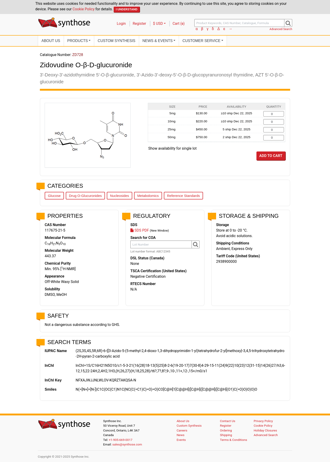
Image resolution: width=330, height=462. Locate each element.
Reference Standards (183, 196)
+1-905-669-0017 (120, 440)
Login (121, 23)
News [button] (158, 41)
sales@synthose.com (127, 444)
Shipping (226, 435)
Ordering (226, 430)
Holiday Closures (265, 430)
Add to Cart (270, 156)
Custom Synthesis (116, 41)
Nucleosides (119, 196)
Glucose (54, 196)
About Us (50, 41)
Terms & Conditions (233, 440)
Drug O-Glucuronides (85, 196)
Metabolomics (148, 196)
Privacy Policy (263, 421)
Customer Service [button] (201, 41)
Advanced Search (281, 29)
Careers (182, 430)
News (180, 435)
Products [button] (77, 41)
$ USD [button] (158, 23)
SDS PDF (139, 230)
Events (181, 440)
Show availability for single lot (172, 148)
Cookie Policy (84, 9)
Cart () (179, 23)
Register (139, 23)
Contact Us (227, 421)
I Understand (127, 9)
